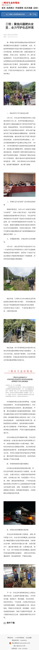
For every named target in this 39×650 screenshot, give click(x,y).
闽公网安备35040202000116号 (19, 643)
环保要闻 (19, 8)
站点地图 (29, 637)
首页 (4, 8)
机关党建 (28, 8)
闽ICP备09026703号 (19, 646)
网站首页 (10, 637)
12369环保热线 (19, 637)
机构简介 (10, 8)
